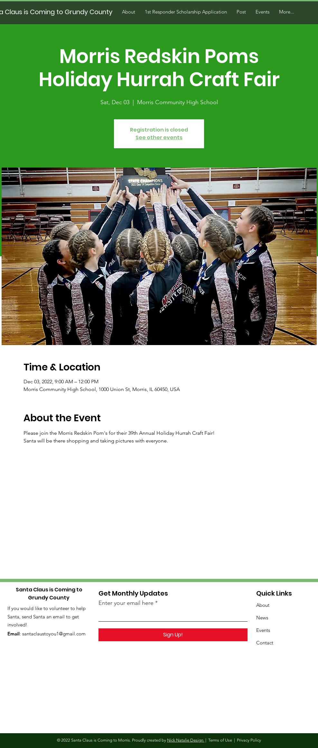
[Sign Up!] (173, 634)
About (262, 605)
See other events (159, 137)
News (262, 618)
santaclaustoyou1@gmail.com (54, 634)
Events (263, 630)
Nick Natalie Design (185, 740)
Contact (264, 643)
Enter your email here (126, 603)
